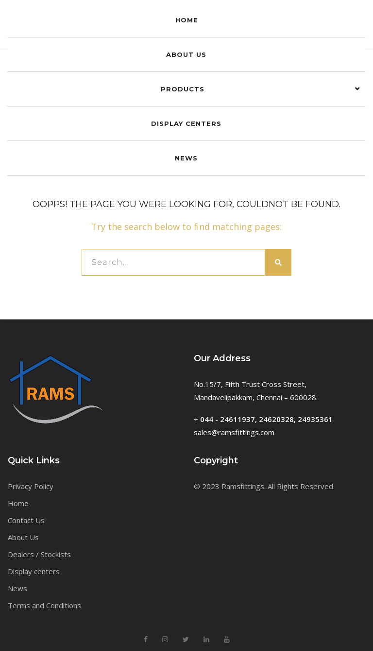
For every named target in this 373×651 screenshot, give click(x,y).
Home (18, 503)
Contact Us (26, 520)
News (17, 588)
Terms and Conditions (44, 605)
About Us (23, 537)
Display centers (34, 571)
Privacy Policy (30, 486)
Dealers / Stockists (39, 554)
